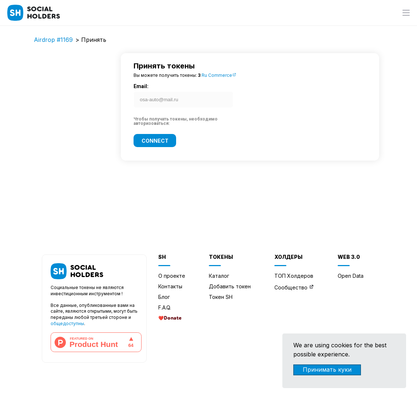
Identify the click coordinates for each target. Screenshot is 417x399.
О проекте (171, 276)
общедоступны (67, 323)
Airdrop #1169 (53, 40)
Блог (164, 297)
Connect (155, 140)
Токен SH (221, 297)
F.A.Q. (164, 307)
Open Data (351, 276)
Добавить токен (230, 286)
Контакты (170, 286)
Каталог (219, 276)
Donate (173, 318)
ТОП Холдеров (293, 276)
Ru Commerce (219, 75)
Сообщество (290, 287)
